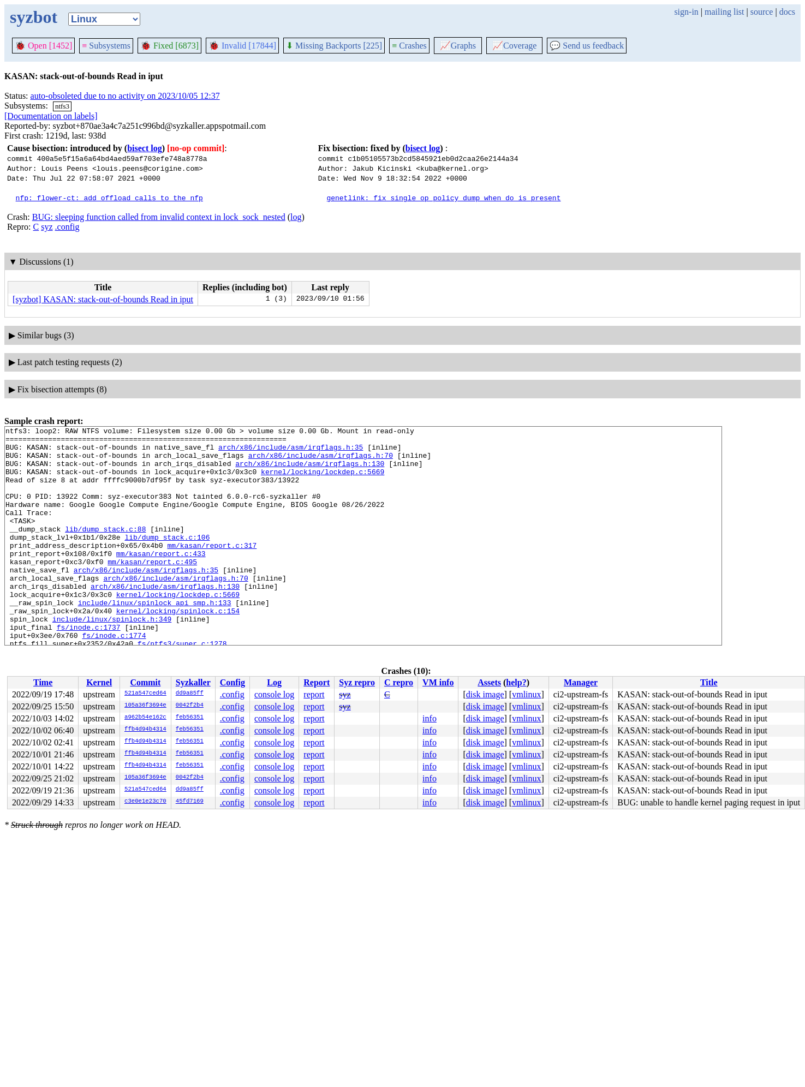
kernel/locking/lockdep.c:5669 (322, 481)
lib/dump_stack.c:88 (105, 550)
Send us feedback (587, 45)
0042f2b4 (190, 705)
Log (274, 682)
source (761, 11)
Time (42, 682)
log (295, 217)
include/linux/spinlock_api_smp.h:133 (154, 638)
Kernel (99, 682)
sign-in (686, 11)
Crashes (409, 45)
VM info (438, 682)
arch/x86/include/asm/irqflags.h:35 (290, 452)
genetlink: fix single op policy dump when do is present (443, 197)
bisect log (144, 148)
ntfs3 (62, 106)
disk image (485, 694)
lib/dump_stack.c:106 (167, 560)
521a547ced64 (145, 693)
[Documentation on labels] (51, 116)
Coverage (514, 45)
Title (709, 682)
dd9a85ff (190, 693)
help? (516, 682)
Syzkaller (193, 682)
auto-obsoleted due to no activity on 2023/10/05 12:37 (125, 95)
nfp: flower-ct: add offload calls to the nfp (109, 197)
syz (46, 226)
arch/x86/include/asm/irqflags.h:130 (309, 471)
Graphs (458, 45)
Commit (145, 682)
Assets (489, 682)
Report (316, 682)
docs (787, 11)
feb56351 (190, 717)
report (313, 694)
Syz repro (357, 682)
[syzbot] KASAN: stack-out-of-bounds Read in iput (103, 299)
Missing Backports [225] (334, 45)
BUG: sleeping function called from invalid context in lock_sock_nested (158, 217)
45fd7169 (190, 801)
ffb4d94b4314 (145, 729)
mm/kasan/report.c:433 (161, 579)
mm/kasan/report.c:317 (212, 570)
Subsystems (106, 45)
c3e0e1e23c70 (145, 801)
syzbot (33, 17)
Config (232, 682)
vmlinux (526, 694)
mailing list (724, 11)
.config (67, 226)
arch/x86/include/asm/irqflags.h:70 (320, 462)
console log (274, 694)
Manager (581, 682)
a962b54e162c (145, 717)
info (429, 718)
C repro (398, 682)
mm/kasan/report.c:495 (152, 589)
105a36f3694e (145, 705)
